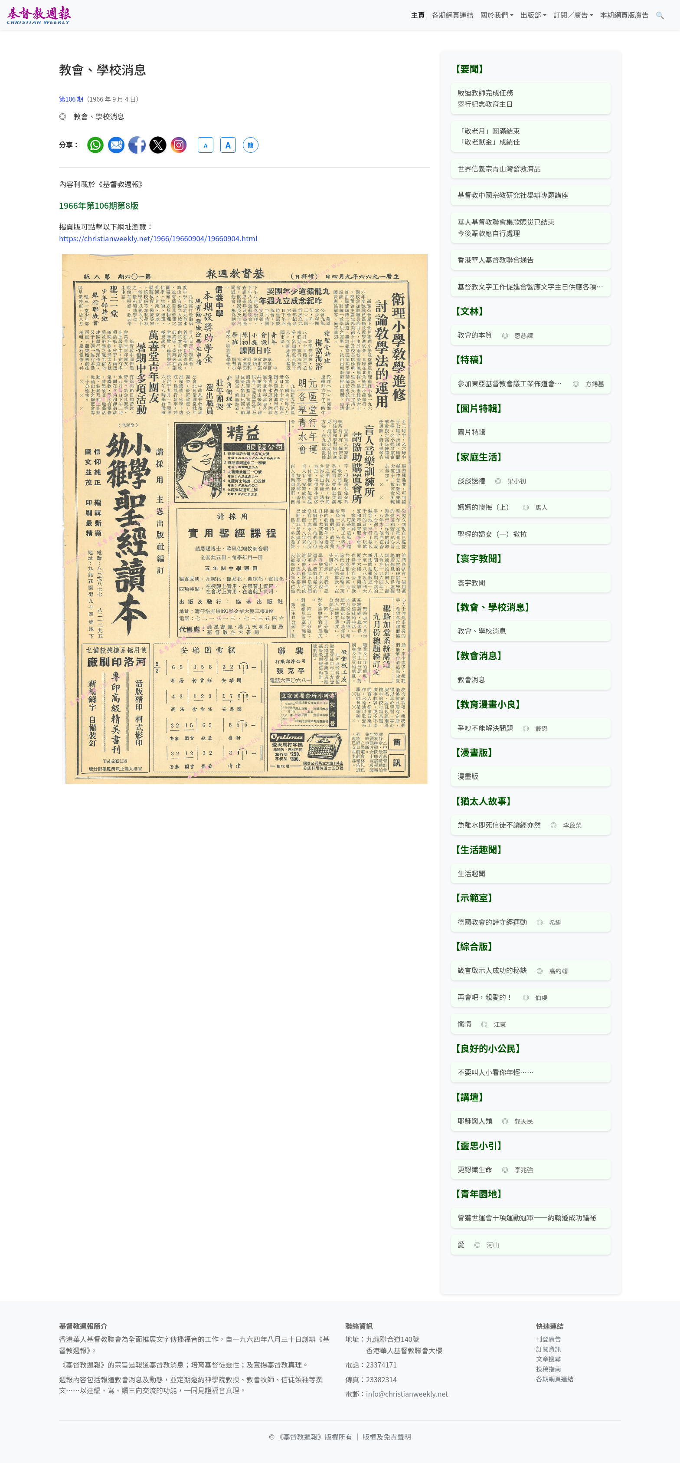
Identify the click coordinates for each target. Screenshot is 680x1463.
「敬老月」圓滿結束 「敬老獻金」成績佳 (489, 136)
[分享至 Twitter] (158, 145)
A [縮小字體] (205, 145)
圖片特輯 (471, 432)
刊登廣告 (548, 1338)
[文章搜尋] (660, 15)
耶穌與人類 (475, 1120)
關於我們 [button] (494, 15)
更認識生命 (475, 1169)
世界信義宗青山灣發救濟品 (499, 168)
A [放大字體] (228, 145)
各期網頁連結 (453, 15)
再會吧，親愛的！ (485, 997)
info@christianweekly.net (407, 1393)
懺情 (464, 1023)
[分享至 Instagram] (178, 145)
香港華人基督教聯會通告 (496, 259)
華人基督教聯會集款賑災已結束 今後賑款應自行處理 (506, 227)
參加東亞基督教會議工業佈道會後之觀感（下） (510, 383)
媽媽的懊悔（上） (485, 507)
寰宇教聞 (471, 582)
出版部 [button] (530, 15)
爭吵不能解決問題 (485, 728)
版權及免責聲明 (387, 1436)
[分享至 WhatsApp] (95, 145)
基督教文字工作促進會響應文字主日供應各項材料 (531, 286)
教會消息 (471, 679)
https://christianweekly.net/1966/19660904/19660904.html (158, 238)
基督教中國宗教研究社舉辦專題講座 (513, 195)
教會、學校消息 (482, 630)
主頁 (418, 15)
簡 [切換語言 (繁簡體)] (251, 145)
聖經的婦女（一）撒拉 (492, 534)
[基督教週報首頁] (38, 14)
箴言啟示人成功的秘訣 (492, 970)
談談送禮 (471, 480)
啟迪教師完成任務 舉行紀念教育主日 (485, 98)
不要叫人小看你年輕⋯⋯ (496, 1072)
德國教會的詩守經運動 (492, 922)
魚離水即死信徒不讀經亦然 (499, 824)
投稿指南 (548, 1368)
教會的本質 (475, 334)
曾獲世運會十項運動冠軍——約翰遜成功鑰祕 (527, 1217)
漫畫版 (468, 776)
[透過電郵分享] (116, 145)
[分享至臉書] (137, 145)
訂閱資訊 (548, 1348)
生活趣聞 (471, 873)
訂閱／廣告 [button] (570, 15)
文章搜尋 (548, 1358)
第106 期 (71, 98)
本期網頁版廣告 (624, 15)
